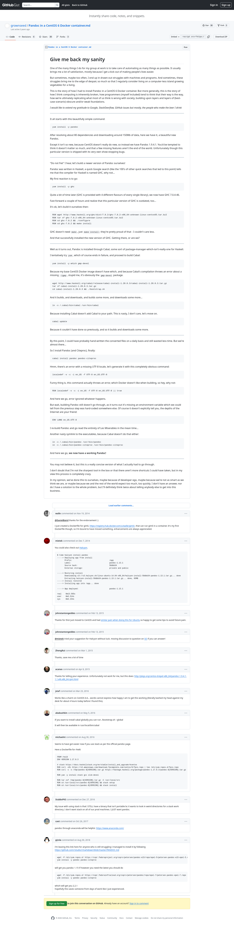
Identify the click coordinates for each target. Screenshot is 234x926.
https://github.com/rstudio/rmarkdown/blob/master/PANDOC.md (87, 850)
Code (10, 36)
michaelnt (60, 737)
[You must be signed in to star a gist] (208, 25)
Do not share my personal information (167, 918)
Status (102, 918)
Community (112, 918)
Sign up (226, 5)
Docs (121, 918)
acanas (58, 669)
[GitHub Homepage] (53, 918)
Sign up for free (56, 903)
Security (94, 918)
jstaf (57, 691)
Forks (63, 36)
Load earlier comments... (121, 505)
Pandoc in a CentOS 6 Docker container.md (59, 25)
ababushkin (61, 712)
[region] (117, 274)
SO (145, 638)
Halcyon (83, 547)
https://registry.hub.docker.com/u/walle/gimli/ (112, 525)
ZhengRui (60, 650)
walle (58, 513)
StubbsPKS (60, 799)
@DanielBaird (61, 520)
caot (57, 821)
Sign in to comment (139, 903)
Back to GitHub (79, 5)
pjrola (58, 840)
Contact (129, 918)
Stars (46, 36)
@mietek (59, 638)
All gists (66, 5)
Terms (77, 918)
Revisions (26, 36)
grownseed (18, 25)
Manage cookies (141, 918)
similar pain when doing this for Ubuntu (120, 620)
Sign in (214, 5)
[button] (208, 37)
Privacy (85, 918)
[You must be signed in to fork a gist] (222, 25)
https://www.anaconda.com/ (110, 828)
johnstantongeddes (65, 613)
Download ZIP (221, 36)
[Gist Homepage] (11, 5)
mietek (59, 540)
